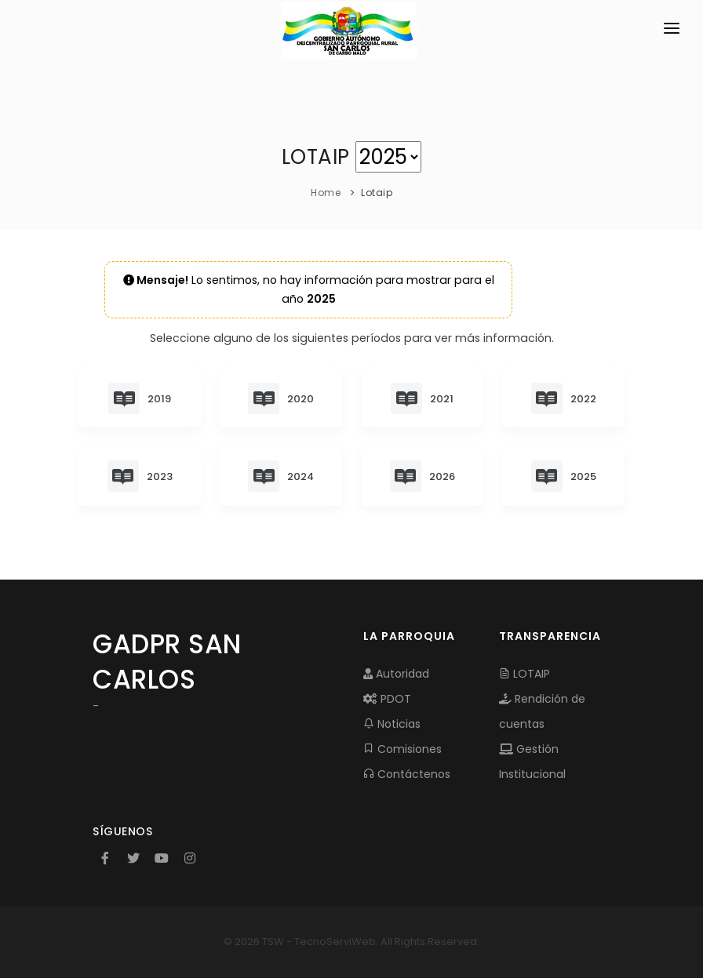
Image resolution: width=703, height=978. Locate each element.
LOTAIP (524, 674)
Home (326, 192)
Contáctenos (406, 774)
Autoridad (396, 674)
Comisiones (402, 749)
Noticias (392, 724)
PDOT (387, 699)
